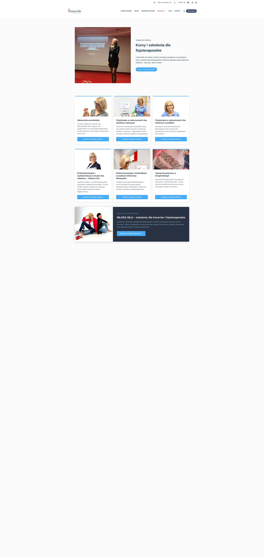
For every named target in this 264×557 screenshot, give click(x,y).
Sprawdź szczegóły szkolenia (93, 139)
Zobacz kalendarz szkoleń (146, 69)
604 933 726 (181, 2)
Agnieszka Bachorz (148, 11)
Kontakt (177, 11)
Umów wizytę (191, 11)
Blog (170, 11)
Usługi (136, 11)
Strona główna (126, 11)
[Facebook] (188, 2)
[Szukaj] (184, 11)
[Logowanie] (196, 2)
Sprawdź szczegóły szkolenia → (131, 233)
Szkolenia (162, 11)
